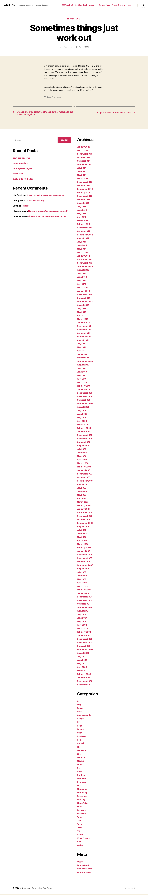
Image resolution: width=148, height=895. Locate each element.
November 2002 (85, 685)
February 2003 (84, 675)
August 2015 (83, 204)
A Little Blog (10, 5)
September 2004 (86, 608)
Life (79, 755)
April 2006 (82, 541)
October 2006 (84, 520)
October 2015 (84, 200)
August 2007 (84, 485)
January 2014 (84, 257)
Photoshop (82, 793)
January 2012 (84, 323)
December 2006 (85, 513)
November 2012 (85, 295)
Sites (79, 807)
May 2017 (82, 176)
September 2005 (85, 566)
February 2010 (84, 387)
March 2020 (83, 151)
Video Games (84, 839)
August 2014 (83, 239)
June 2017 (82, 172)
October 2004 (84, 605)
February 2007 (84, 506)
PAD (79, 786)
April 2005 (82, 584)
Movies (81, 762)
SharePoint (82, 804)
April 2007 (82, 499)
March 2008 (83, 464)
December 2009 (85, 394)
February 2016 (84, 193)
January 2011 (84, 355)
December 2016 (85, 183)
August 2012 (83, 306)
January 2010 (84, 390)
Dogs (49, 97)
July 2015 (82, 207)
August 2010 (83, 366)
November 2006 (85, 517)
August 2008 (84, 446)
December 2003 (85, 640)
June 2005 (82, 576)
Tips (79, 821)
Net (79, 769)
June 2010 (82, 373)
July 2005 (82, 573)
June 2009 (82, 415)
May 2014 (82, 250)
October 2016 (84, 186)
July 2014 (82, 243)
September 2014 (85, 236)
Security (81, 800)
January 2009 (84, 432)
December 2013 (85, 260)
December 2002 (85, 682)
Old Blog (81, 776)
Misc (129, 5)
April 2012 (82, 316)
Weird (80, 846)
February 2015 (84, 225)
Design (80, 720)
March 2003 (83, 671)
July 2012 (82, 309)
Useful (80, 835)
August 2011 (83, 341)
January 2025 (84, 148)
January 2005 (84, 594)
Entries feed (83, 866)
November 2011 (85, 330)
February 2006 (84, 548)
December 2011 (85, 327)
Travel (80, 828)
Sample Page (104, 5)
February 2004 (84, 633)
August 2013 (83, 271)
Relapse (26, 207)
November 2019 (85, 155)
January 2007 (84, 510)
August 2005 (84, 569)
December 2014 (85, 229)
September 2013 (85, 267)
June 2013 (82, 278)
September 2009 (86, 404)
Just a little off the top (24, 180)
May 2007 (82, 496)
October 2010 (84, 359)
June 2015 (82, 211)
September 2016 (85, 190)
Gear (79, 734)
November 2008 (85, 439)
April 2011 (82, 352)
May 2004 (82, 622)
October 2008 (84, 443)
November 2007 (85, 475)
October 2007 (84, 478)
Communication (85, 716)
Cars (79, 712)
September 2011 (85, 337)
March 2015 (83, 221)
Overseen (82, 783)
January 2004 (84, 636)
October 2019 (84, 158)
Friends (81, 730)
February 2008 (84, 468)
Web (79, 843)
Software (82, 811)
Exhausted (18, 175)
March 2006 (83, 545)
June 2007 (82, 492)
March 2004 (83, 629)
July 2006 (82, 531)
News (80, 772)
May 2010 (82, 376)
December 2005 (85, 555)
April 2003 (82, 668)
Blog (79, 705)
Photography (73, 19)
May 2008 (82, 457)
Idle (79, 748)
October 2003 (84, 647)
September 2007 (85, 482)
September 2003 (85, 650)
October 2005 (84, 562)
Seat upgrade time (22, 159)
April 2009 (82, 422)
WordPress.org (85, 873)
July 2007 (82, 489)
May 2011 (82, 348)
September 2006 (86, 524)
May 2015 (82, 214)
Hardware (82, 737)
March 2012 (83, 320)
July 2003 (82, 657)
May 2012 (82, 313)
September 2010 (85, 362)
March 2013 (83, 288)
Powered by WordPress (42, 889)
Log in (80, 862)
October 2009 (84, 401)
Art (78, 702)
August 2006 (84, 527)
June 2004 (82, 619)
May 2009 (82, 418)
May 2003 (82, 664)
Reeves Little (68, 47)
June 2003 (82, 661)
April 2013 (82, 285)
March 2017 (83, 179)
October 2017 (84, 162)
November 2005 (85, 559)
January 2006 (84, 552)
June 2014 (82, 246)
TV (78, 832)
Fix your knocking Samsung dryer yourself (47, 196)
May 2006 (82, 538)
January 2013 (84, 292)
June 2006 (82, 534)
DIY (79, 723)
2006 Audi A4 (81, 5)
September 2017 (85, 165)
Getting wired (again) (24, 169)
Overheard (82, 779)
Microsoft (82, 758)
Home (80, 741)
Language (82, 751)
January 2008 (84, 471)
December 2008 (85, 436)
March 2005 (83, 587)
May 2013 (82, 281)
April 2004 (82, 626)
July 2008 (82, 450)
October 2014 (84, 232)
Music (80, 765)
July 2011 (82, 344)
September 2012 (85, 302)
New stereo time (21, 164)
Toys (79, 825)
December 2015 (85, 197)
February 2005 (84, 591)
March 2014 (83, 253)
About (91, 5)
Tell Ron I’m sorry (37, 201)
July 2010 (82, 369)
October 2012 (84, 299)
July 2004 (82, 615)
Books (80, 709)
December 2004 (85, 598)
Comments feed (85, 870)
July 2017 (82, 169)
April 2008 (82, 461)
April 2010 (82, 380)
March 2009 (83, 425)
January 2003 (84, 678)
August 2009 (84, 408)
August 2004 (84, 612)
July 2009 (82, 411)
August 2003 (84, 654)
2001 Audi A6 (67, 5)
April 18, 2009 (84, 47)
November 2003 (85, 643)
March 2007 (83, 503)
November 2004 (85, 601)
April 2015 (82, 218)
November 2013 (85, 264)
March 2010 (83, 383)
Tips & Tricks (117, 5)
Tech (79, 818)
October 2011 (84, 334)
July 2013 (82, 274)
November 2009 (85, 397)
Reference (82, 797)
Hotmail (81, 744)
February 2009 (84, 429)
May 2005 (82, 580)
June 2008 (82, 453)
